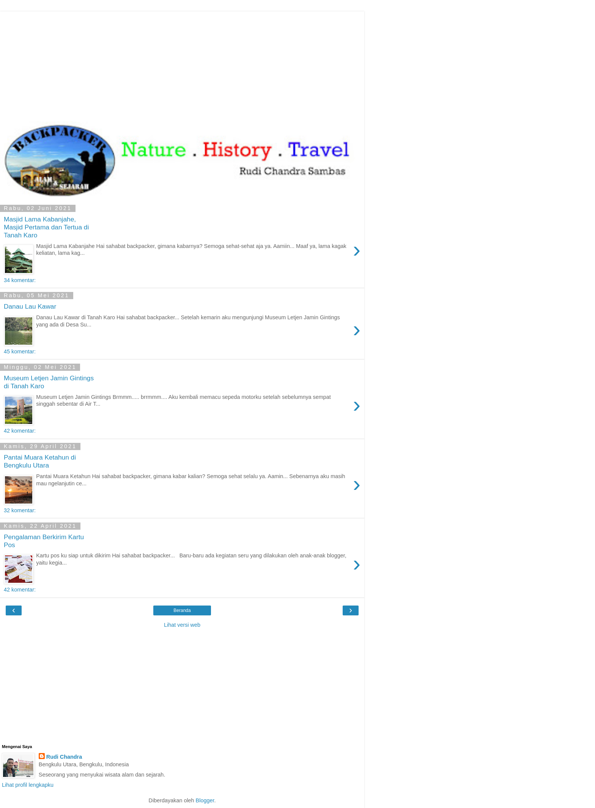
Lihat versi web (182, 625)
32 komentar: (20, 510)
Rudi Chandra (64, 757)
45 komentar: (20, 351)
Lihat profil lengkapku (28, 785)
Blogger (205, 800)
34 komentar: (20, 280)
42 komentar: (20, 431)
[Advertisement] (182, 64)
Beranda (181, 610)
